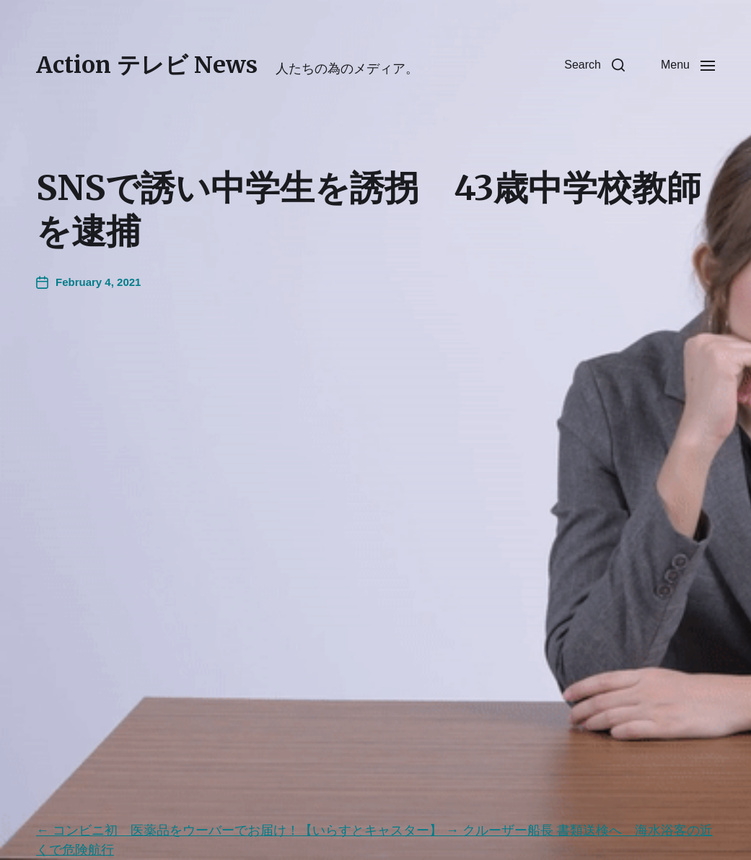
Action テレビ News (147, 65)
